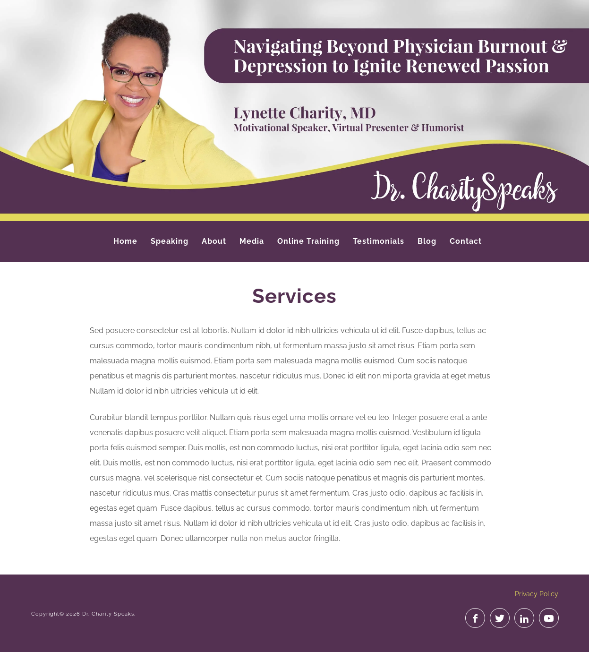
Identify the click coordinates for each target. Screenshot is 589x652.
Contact (466, 241)
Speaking (169, 241)
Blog (427, 241)
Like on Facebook (475, 618)
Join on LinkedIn (524, 618)
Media (251, 241)
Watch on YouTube (549, 618)
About (214, 241)
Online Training (308, 241)
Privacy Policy (536, 594)
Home (125, 241)
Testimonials (378, 241)
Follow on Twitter (500, 618)
